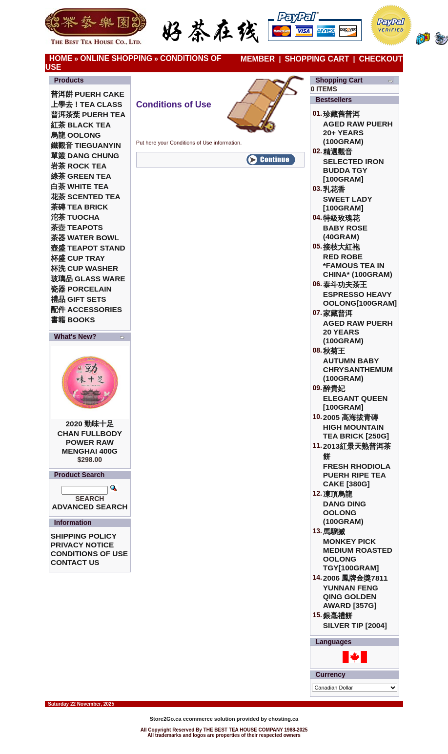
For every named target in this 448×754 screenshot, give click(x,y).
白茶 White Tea (80, 186)
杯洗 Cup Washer (84, 268)
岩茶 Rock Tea (79, 166)
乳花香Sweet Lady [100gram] (347, 198)
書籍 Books (73, 319)
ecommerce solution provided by (209, 719)
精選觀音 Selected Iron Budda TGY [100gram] (353, 165)
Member (259, 59)
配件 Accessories (86, 309)
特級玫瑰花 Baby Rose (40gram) (345, 227)
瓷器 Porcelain (81, 289)
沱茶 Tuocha (75, 217)
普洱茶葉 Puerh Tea (88, 114)
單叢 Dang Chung (85, 155)
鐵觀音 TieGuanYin (86, 145)
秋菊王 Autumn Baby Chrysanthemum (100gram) (358, 364)
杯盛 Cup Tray (78, 258)
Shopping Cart (317, 59)
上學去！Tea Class (86, 104)
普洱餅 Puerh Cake (87, 94)
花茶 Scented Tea (86, 196)
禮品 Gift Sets (78, 299)
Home (61, 58)
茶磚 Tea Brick (79, 207)
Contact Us (75, 562)
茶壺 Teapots (77, 227)
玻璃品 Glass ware (88, 278)
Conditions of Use (89, 553)
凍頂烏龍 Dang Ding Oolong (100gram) (344, 507)
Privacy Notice (82, 545)
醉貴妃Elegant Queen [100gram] (355, 397)
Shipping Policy (84, 536)
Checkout (381, 59)
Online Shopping (116, 58)
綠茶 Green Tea (81, 176)
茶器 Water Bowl (85, 237)
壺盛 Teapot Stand (88, 248)
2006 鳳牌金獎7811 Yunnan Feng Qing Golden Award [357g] (355, 591)
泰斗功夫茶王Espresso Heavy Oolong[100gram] (360, 293)
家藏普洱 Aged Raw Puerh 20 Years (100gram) (358, 327)
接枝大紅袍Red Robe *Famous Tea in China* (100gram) (357, 260)
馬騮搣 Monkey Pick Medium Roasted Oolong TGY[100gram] (357, 549)
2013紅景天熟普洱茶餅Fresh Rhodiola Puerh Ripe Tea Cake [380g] (357, 465)
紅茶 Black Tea (81, 125)
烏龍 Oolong (76, 135)
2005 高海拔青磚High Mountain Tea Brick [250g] (356, 426)
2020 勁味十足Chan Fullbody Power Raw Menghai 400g (90, 437)
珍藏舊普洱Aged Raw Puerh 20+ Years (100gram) (358, 128)
